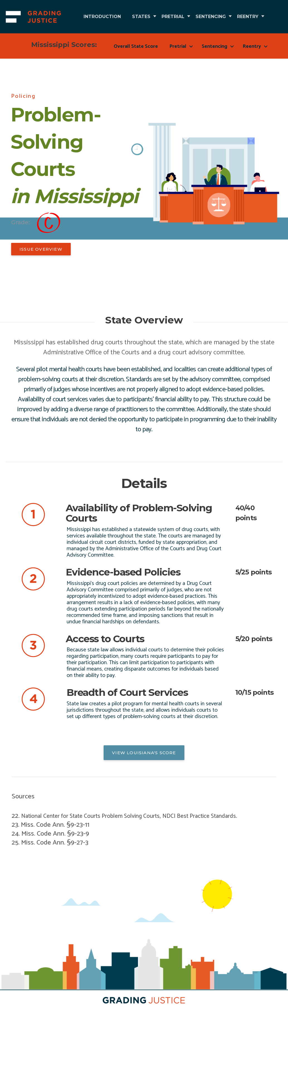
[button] (41, 282)
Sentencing (240, 16)
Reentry (98, 50)
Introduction (106, 16)
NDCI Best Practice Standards (226, 847)
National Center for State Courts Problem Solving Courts (101, 847)
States (154, 16)
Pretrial (193, 16)
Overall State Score (136, 80)
